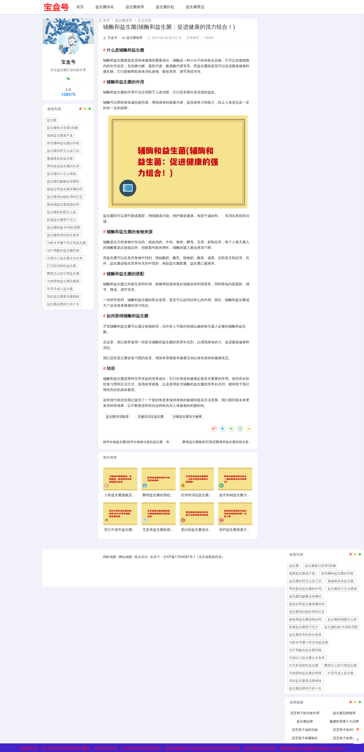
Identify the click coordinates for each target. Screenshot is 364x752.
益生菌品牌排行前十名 (63, 304)
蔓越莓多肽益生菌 (60, 158)
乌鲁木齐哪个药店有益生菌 (66, 243)
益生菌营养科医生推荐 (63, 235)
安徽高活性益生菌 (151, 421)
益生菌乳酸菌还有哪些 (63, 181)
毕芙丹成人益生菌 (60, 289)
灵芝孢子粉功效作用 (304, 717)
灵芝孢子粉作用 (344, 734)
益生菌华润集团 (117, 421)
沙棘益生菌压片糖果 (187, 421)
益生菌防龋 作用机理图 (63, 227)
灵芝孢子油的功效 (305, 734)
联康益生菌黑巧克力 (61, 220)
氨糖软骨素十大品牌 (344, 725)
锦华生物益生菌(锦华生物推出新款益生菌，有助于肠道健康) (146, 446)
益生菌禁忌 (195, 7)
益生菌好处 (165, 7)
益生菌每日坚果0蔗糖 (62, 128)
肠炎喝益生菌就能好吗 (63, 204)
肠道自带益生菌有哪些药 (65, 189)
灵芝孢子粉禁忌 (344, 742)
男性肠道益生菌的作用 (63, 166)
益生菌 (52, 120)
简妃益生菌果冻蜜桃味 (63, 296)
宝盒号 (110, 42)
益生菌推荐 (135, 7)
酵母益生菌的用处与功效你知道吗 (169, 499)
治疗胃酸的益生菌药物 (63, 250)
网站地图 (125, 561)
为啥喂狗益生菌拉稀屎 (63, 281)
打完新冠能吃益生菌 (61, 266)
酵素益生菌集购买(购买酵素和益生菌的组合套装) (217, 446)
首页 (80, 7)
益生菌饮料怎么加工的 (63, 151)
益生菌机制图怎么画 (61, 212)
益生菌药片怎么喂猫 (61, 174)
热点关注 (141, 561)
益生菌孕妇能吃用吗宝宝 (65, 197)
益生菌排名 (104, 7)
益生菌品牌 (305, 725)
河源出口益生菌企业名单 (65, 258)
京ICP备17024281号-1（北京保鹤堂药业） (193, 561)
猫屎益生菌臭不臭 (60, 135)
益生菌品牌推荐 (344, 717)
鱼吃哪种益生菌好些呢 (63, 143)
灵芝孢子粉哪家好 (305, 742)
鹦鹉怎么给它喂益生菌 (63, 273)
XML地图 (109, 561)
